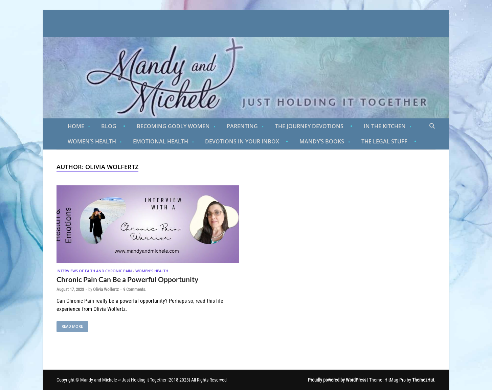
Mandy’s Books (321, 141)
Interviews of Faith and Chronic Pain (94, 270)
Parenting (242, 126)
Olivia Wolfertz (106, 289)
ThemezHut (423, 380)
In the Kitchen (385, 126)
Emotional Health (160, 141)
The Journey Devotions (309, 126)
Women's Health (151, 270)
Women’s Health (92, 141)
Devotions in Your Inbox (242, 141)
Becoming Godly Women (173, 126)
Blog (108, 126)
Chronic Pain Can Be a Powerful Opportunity (127, 279)
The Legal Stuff (384, 141)
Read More (70, 325)
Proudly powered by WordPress (337, 380)
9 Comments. (134, 289)
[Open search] (432, 126)
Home (76, 126)
